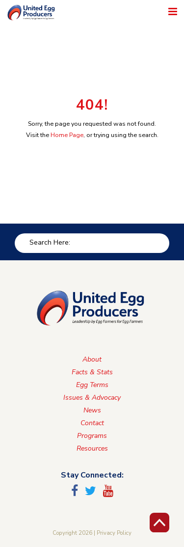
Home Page (67, 135)
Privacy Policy (114, 533)
